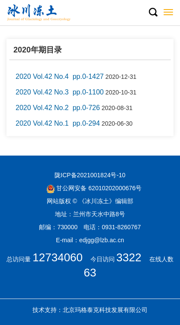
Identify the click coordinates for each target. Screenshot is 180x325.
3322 (128, 257)
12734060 (57, 257)
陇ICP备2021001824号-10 (90, 175)
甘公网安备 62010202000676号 (94, 188)
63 (90, 272)
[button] (153, 12)
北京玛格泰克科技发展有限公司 (105, 309)
